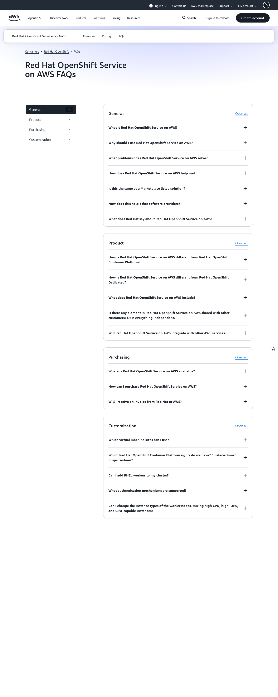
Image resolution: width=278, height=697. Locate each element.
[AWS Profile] (266, 5)
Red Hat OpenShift (56, 51)
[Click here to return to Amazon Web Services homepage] (14, 20)
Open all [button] (241, 113)
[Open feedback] (273, 348)
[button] (59, 18)
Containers (32, 51)
